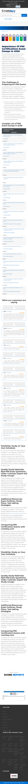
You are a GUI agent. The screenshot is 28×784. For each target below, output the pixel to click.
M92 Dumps (17, 736)
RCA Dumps (23, 757)
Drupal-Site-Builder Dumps (5, 750)
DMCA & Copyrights (7, 730)
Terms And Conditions (7, 719)
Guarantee (5, 716)
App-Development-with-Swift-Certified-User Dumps (17, 751)
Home (3, 31)
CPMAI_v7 (13, 170)
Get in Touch (5, 727)
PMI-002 (13, 144)
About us (4, 714)
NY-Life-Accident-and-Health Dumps (11, 750)
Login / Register (8, 19)
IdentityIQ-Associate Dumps (10, 738)
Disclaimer (5, 722)
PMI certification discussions (18, 513)
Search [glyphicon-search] (24, 15)
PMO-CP (12, 253)
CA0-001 (13, 153)
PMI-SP (12, 246)
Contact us (5, 725)
